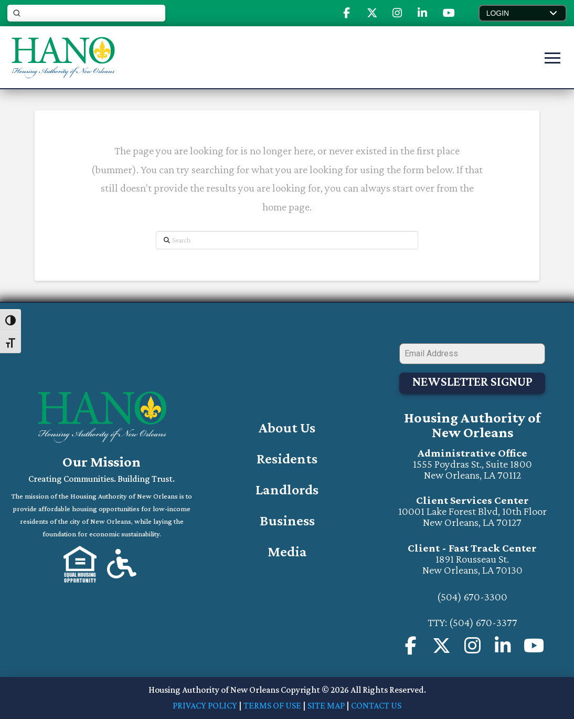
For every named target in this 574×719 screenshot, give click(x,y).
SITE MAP (326, 705)
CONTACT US (376, 705)
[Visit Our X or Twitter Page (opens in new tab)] (441, 646)
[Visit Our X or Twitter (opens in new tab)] (372, 13)
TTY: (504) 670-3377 (472, 622)
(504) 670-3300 (472, 596)
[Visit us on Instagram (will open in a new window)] (503, 646)
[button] (523, 13)
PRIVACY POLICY (205, 705)
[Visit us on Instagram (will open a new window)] (472, 646)
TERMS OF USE (272, 705)
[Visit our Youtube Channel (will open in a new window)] (534, 646)
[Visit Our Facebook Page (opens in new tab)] (347, 13)
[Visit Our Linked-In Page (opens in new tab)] (422, 13)
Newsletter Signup (472, 381)
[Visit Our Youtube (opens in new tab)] (449, 13)
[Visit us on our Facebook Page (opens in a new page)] (411, 646)
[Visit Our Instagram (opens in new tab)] (397, 13)
